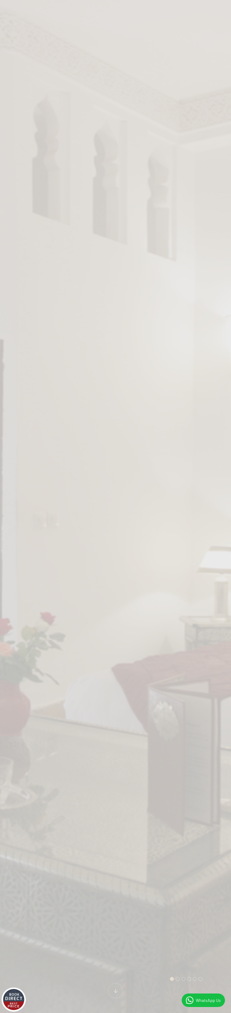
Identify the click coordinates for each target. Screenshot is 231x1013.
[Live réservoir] (13, 999)
